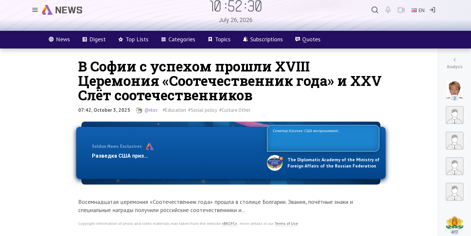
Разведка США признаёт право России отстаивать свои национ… (176, 156)
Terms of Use (286, 223)
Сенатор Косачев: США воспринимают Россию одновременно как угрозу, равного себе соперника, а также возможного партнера (322, 138)
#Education (174, 110)
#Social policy (202, 110)
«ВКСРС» (229, 223)
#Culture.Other (235, 110)
